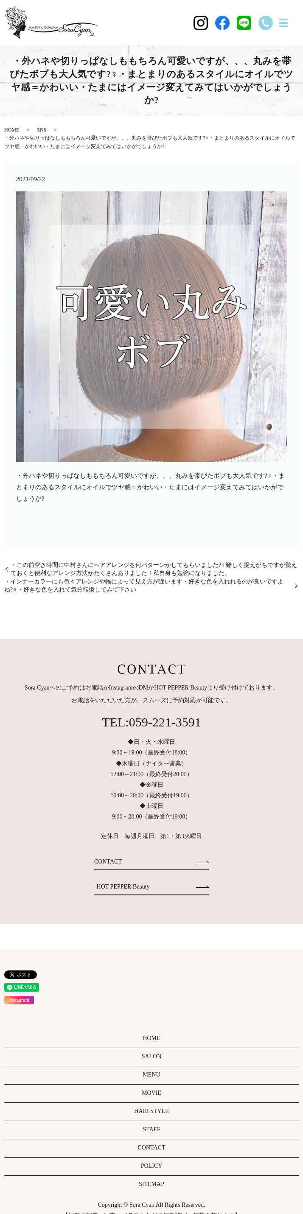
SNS (41, 130)
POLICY (152, 1166)
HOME (11, 130)
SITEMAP (151, 1184)
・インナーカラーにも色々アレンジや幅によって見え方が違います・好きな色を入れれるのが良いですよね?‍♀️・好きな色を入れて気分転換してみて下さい (143, 585)
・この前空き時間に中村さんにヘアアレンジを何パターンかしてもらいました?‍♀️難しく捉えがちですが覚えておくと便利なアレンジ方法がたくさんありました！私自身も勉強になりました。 (154, 569)
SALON (152, 1056)
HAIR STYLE (151, 1111)
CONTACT (108, 861)
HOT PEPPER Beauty (123, 886)
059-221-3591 (165, 722)
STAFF (151, 1129)
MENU (151, 1074)
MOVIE (151, 1093)
